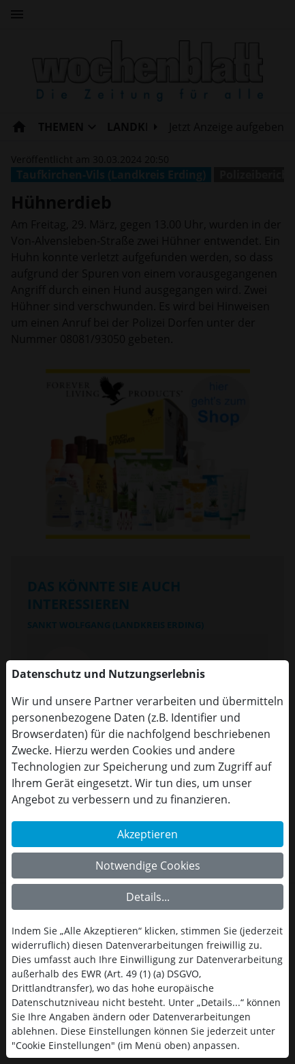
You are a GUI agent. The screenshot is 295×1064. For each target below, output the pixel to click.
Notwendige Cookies (147, 865)
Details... (148, 896)
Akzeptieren (147, 834)
